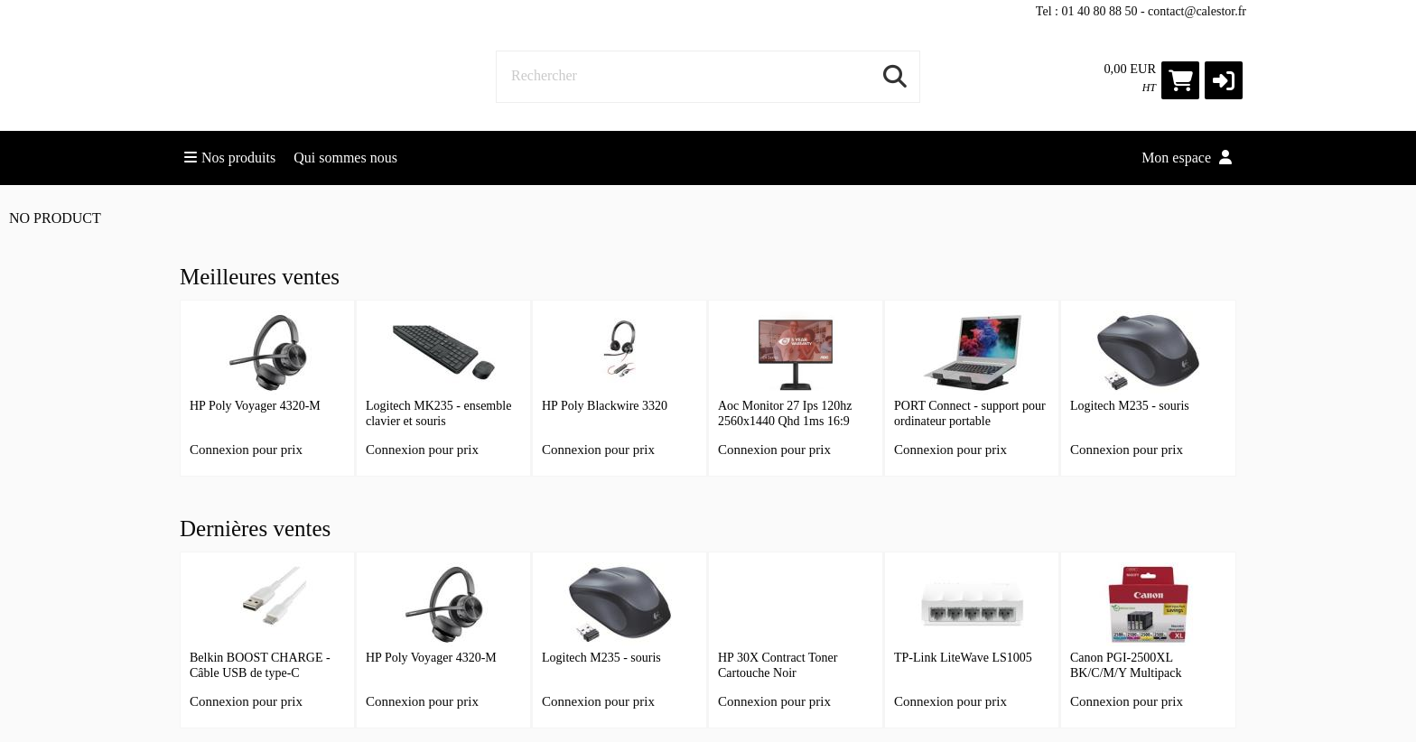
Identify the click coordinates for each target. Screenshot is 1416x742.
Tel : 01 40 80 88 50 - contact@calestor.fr (1141, 11)
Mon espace (1186, 157)
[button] (1224, 80)
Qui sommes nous (345, 157)
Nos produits (229, 157)
